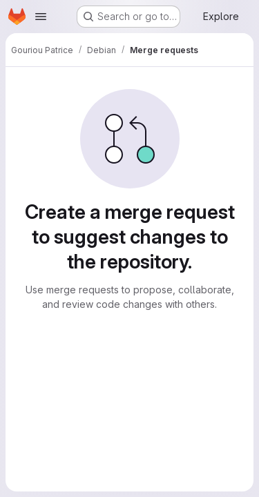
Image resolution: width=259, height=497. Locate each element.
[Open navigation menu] (41, 17)
